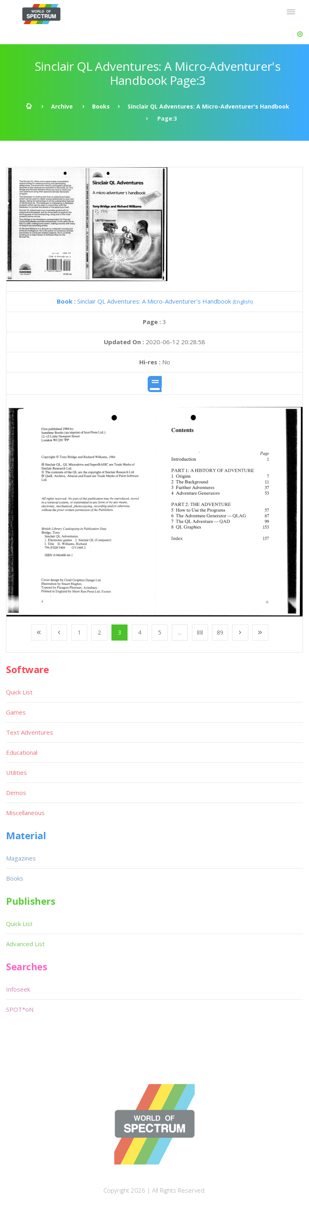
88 (200, 632)
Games (16, 712)
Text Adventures (29, 732)
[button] (300, 34)
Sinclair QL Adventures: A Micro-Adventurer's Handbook (208, 106)
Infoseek (18, 989)
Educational (21, 752)
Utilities (16, 772)
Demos (16, 793)
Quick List (19, 692)
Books (101, 106)
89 (220, 632)
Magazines (21, 858)
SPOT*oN (19, 1009)
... (179, 632)
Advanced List (25, 944)
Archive (62, 106)
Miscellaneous (25, 813)
